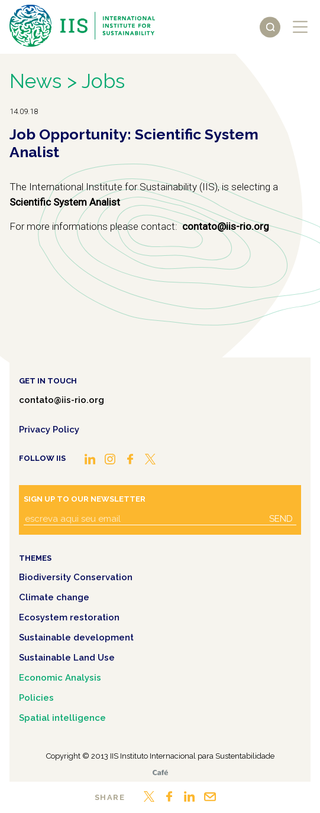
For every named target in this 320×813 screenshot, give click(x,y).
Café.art (160, 772)
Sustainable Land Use (67, 657)
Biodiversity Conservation (75, 577)
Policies (36, 697)
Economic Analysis (60, 677)
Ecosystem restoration (69, 617)
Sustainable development (76, 637)
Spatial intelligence (62, 718)
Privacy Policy (49, 429)
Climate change (54, 597)
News (35, 81)
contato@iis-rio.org (61, 400)
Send (281, 518)
